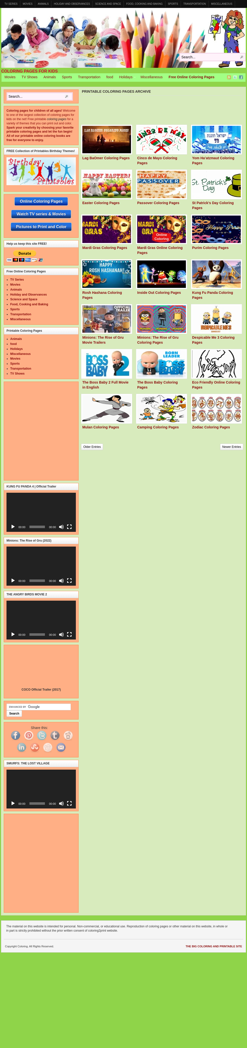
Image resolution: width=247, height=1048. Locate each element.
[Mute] (61, 526)
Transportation (194, 3)
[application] (41, 512)
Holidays (125, 78)
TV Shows (29, 77)
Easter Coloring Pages (101, 203)
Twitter (235, 77)
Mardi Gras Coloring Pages (104, 248)
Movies (27, 3)
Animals (43, 3)
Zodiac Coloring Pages (211, 427)
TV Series (10, 3)
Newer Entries (231, 447)
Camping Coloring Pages (158, 427)
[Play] (12, 526)
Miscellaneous (221, 3)
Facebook (241, 77)
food (109, 77)
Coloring (123, 38)
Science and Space (108, 3)
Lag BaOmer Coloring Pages (106, 158)
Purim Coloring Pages (210, 248)
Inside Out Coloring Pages (159, 293)
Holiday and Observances (72, 3)
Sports (173, 3)
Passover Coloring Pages (158, 203)
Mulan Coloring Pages (100, 427)
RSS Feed (229, 77)
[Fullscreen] (69, 526)
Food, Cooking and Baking (144, 3)
